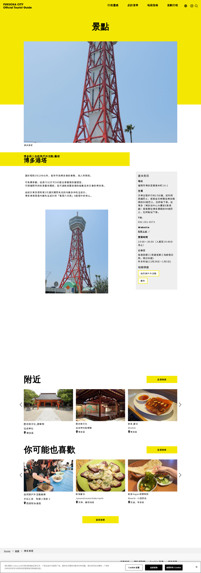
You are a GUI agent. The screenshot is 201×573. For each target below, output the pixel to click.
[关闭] (196, 567)
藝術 (143, 281)
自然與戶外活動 (149, 273)
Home (7, 552)
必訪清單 (132, 5)
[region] (100, 567)
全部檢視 (162, 379)
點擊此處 (143, 232)
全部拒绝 (153, 567)
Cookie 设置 (133, 567)
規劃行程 (172, 5)
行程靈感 (112, 5)
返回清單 (100, 520)
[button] (179, 404)
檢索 (18, 552)
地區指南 (152, 5)
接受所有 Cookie (173, 567)
